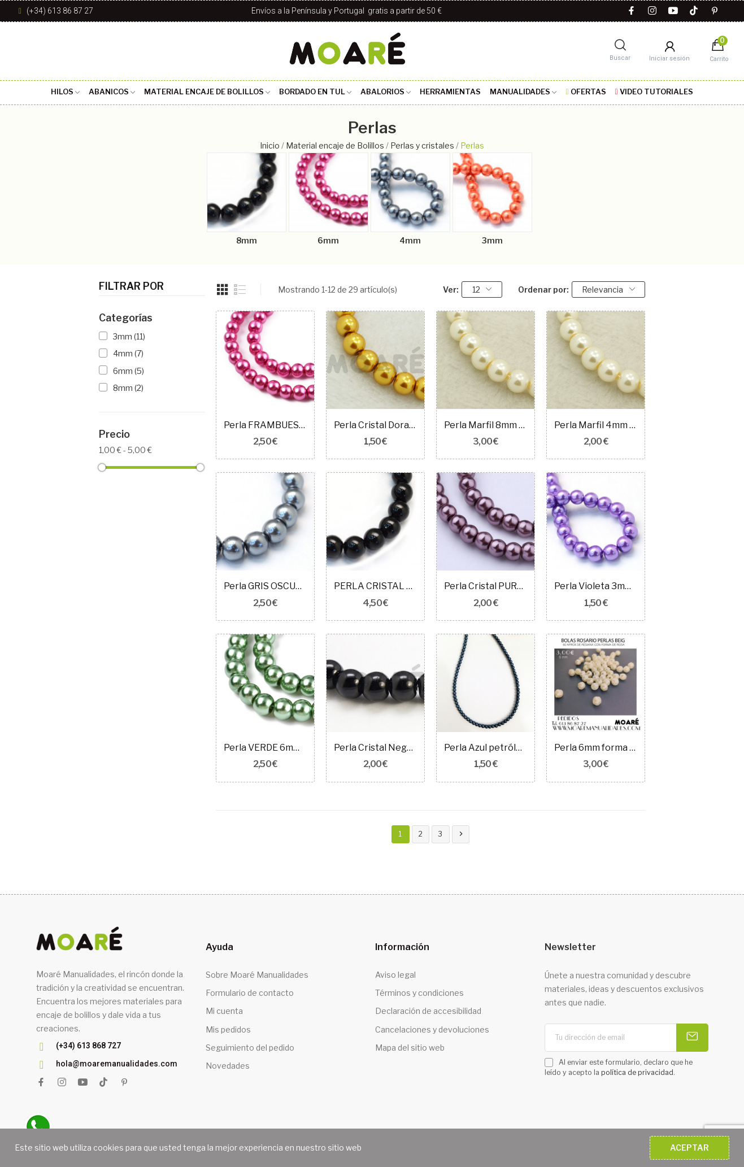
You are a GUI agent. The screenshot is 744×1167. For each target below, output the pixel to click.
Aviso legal (395, 974)
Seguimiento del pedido (250, 1047)
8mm (246, 240)
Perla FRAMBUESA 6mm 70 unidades (265, 425)
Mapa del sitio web (410, 1047)
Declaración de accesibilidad (428, 1011)
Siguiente (460, 834)
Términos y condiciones (419, 993)
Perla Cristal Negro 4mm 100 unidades (375, 747)
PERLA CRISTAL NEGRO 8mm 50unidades (375, 586)
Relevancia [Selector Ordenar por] (608, 289)
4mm (410, 240)
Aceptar (689, 1147)
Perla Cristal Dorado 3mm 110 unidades (375, 425)
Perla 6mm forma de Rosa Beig (595, 747)
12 (482, 289)
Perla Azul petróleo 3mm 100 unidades (485, 747)
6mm (328, 240)
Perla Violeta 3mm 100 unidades (595, 586)
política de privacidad (637, 1072)
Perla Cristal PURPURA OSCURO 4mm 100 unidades (485, 586)
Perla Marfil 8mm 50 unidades (485, 425)
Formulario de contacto (250, 993)
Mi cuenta (224, 1011)
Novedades (228, 1065)
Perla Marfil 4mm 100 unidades (595, 425)
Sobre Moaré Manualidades (257, 974)
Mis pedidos (228, 1029)
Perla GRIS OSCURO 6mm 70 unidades (265, 586)
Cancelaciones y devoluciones (432, 1029)
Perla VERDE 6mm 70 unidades (265, 747)
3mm (492, 240)
